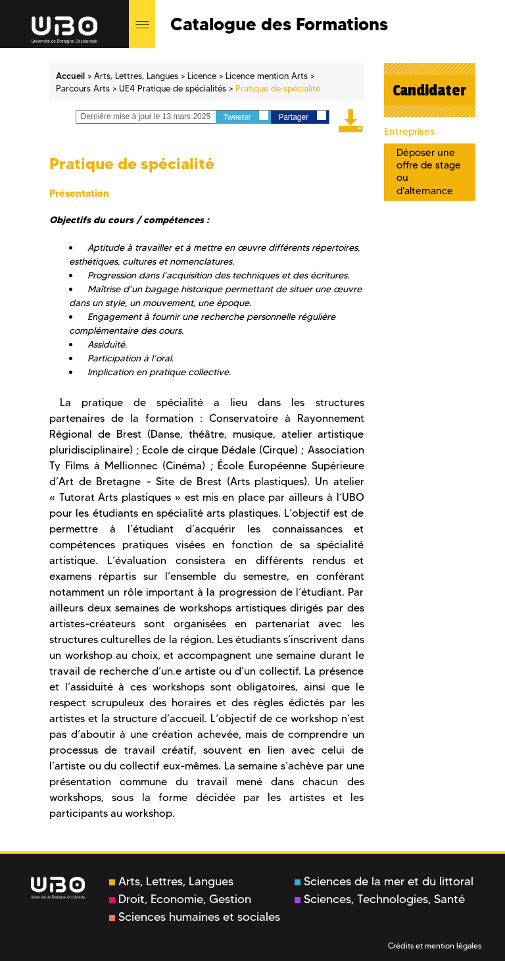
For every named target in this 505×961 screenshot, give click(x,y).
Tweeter (245, 116)
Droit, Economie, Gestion (180, 899)
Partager (301, 116)
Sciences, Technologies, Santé (380, 899)
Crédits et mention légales (434, 945)
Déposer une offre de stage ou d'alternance (429, 172)
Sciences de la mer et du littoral (384, 881)
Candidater (429, 90)
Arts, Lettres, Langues (171, 881)
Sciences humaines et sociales (194, 917)
